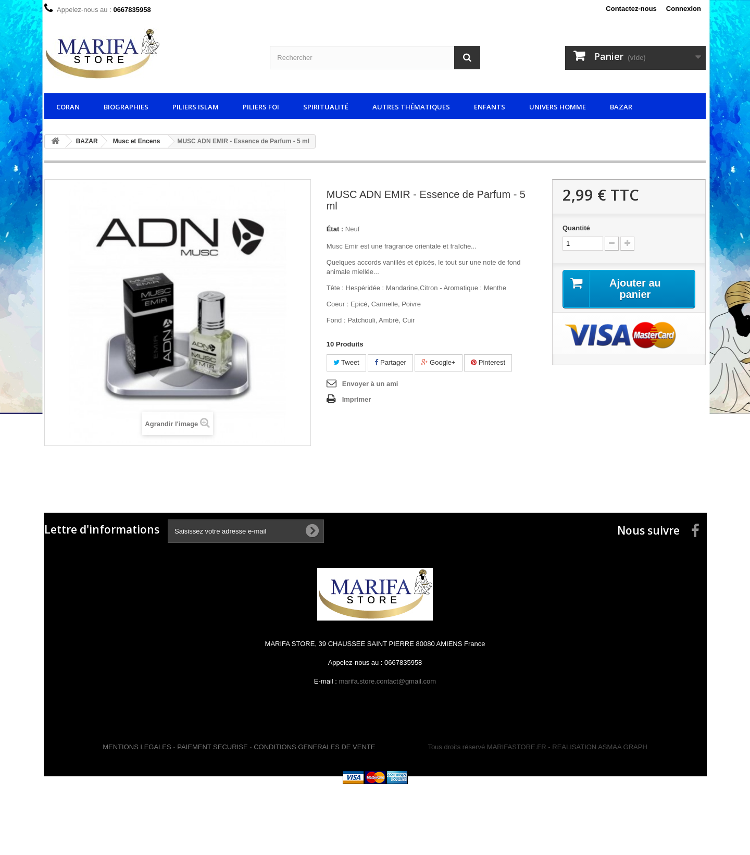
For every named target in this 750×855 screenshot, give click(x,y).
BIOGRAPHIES (126, 106)
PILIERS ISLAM (195, 106)
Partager (390, 362)
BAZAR (621, 106)
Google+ (438, 362)
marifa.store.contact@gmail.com (387, 681)
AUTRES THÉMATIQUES (411, 106)
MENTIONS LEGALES (137, 747)
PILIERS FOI (261, 106)
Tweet (346, 362)
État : (335, 229)
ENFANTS (489, 106)
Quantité (576, 228)
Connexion (683, 9)
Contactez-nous (631, 9)
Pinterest (488, 362)
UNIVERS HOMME (557, 106)
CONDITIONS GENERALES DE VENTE (314, 747)
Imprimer (356, 399)
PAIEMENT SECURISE (212, 747)
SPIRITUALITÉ (325, 106)
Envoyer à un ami (370, 384)
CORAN (68, 106)
